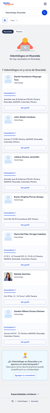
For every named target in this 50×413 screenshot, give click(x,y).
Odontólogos (23, 401)
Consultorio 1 (10, 93)
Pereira (19, 31)
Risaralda (8, 31)
